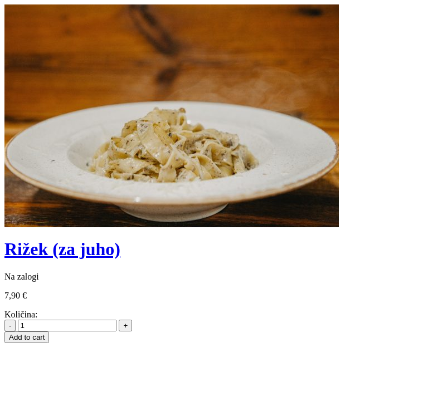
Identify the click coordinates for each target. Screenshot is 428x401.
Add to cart (27, 337)
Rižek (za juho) (62, 249)
